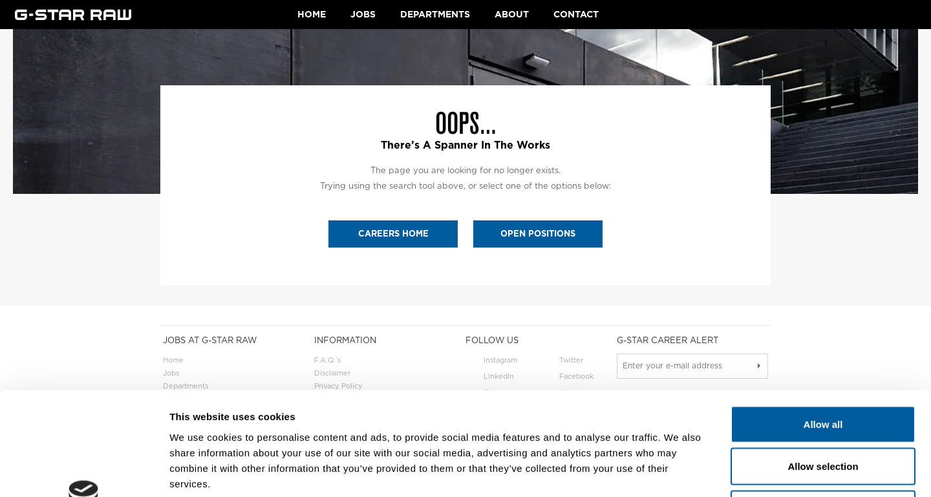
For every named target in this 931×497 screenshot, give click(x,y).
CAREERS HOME (393, 233)
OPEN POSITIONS (537, 233)
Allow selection (822, 370)
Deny (823, 412)
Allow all (823, 327)
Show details (678, 471)
